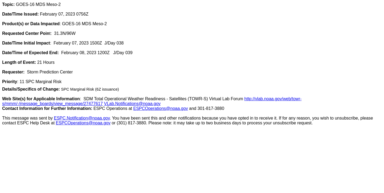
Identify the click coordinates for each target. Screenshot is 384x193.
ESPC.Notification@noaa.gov (82, 118)
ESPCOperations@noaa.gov (160, 108)
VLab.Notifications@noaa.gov (132, 103)
